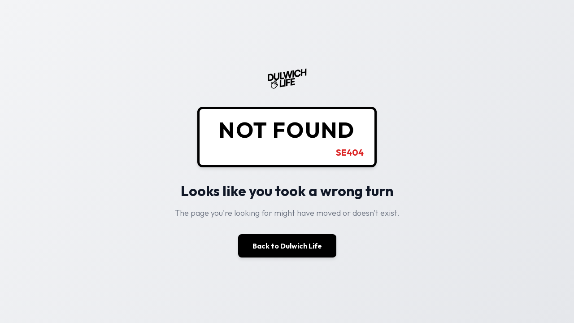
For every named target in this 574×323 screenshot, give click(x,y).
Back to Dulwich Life (287, 245)
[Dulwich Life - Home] (287, 87)
